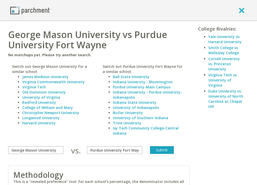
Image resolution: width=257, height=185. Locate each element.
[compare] (35, 150)
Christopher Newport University (50, 112)
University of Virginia (41, 97)
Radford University (39, 102)
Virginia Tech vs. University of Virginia (223, 80)
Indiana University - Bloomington (143, 81)
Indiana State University (134, 102)
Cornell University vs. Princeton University (224, 63)
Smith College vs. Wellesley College (223, 50)
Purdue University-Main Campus (141, 87)
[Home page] (30, 10)
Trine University (127, 123)
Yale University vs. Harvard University (225, 39)
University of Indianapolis (136, 107)
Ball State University (131, 76)
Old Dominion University (44, 92)
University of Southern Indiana (140, 117)
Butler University (128, 112)
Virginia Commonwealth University (53, 81)
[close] (242, 10)
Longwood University (41, 117)
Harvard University (39, 123)
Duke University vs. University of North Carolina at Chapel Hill (225, 99)
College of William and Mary (47, 107)
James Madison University (45, 76)
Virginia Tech (34, 87)
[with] (114, 150)
